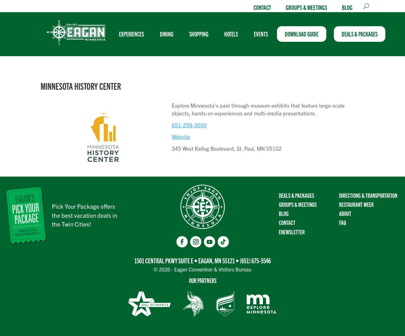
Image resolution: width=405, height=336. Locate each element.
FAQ (342, 222)
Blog (347, 7)
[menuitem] (134, 34)
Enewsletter (292, 232)
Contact (262, 7)
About (345, 213)
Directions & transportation (368, 195)
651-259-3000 (189, 125)
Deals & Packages (296, 195)
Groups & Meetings (306, 7)
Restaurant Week (356, 204)
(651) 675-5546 (255, 260)
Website (181, 136)
